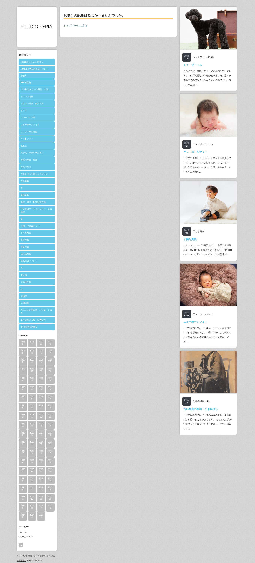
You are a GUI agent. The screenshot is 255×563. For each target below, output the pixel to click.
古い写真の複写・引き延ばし (200, 409)
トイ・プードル (192, 64)
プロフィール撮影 (29, 131)
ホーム (23, 532)
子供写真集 (190, 239)
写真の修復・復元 (29, 160)
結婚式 (24, 296)
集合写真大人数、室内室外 (33, 320)
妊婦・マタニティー (30, 226)
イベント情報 (27, 96)
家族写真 (25, 240)
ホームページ (26, 536)
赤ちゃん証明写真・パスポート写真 (36, 311)
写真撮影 (25, 181)
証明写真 (25, 303)
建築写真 (25, 247)
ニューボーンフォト (30, 124)
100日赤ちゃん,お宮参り (32, 62)
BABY (23, 76)
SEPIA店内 (26, 82)
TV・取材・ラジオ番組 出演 (34, 89)
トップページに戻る (75, 25)
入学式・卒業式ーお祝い (32, 153)
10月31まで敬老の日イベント (34, 69)
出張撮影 (25, 195)
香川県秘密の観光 (29, 327)
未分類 (24, 275)
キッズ (24, 110)
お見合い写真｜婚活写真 (32, 103)
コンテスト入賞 (28, 117)
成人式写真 (26, 254)
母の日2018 (26, 282)
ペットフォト (27, 138)
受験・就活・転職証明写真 (33, 202)
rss (21, 545)
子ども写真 (26, 233)
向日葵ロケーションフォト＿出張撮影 (36, 210)
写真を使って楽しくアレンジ (34, 174)
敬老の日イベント (29, 261)
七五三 (24, 146)
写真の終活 (26, 167)
